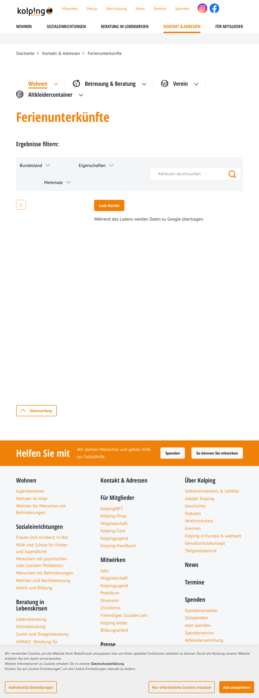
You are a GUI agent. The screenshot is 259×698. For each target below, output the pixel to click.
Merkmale (53, 182)
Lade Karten (109, 205)
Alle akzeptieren (236, 687)
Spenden (172, 453)
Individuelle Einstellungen (31, 687)
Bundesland (31, 165)
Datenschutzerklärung (107, 663)
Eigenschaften (92, 165)
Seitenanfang (41, 410)
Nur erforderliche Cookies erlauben (181, 687)
